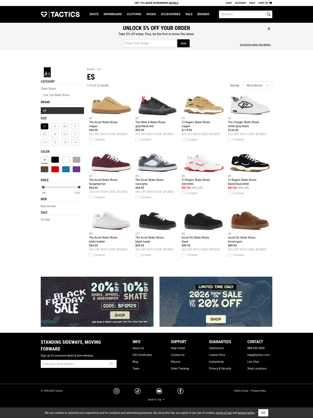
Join (183, 43)
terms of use (224, 412)
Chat (229, 3)
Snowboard (112, 14)
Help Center (178, 348)
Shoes (151, 14)
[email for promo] (149, 43)
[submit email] (111, 363)
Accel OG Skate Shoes (204, 227)
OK (263, 412)
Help (252, 3)
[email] (79, 364)
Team (136, 368)
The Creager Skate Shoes (250, 111)
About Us (138, 348)
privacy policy (246, 412)
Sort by (234, 85)
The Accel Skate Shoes (111, 111)
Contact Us (178, 355)
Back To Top (156, 399)
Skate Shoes (48, 88)
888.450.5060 (255, 348)
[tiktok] (138, 391)
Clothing (134, 14)
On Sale (45, 219)
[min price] (46, 193)
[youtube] (159, 391)
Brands (203, 14)
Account (240, 3)
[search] (245, 14)
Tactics (60, 14)
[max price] (79, 193)
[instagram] (117, 391)
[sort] (257, 85)
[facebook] (180, 391)
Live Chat (253, 361)
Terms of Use (241, 390)
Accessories (170, 14)
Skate (93, 14)
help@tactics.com (258, 355)
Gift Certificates (142, 355)
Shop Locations (257, 368)
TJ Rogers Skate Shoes (204, 111)
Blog (135, 361)
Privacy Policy (258, 390)
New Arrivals (48, 206)
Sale (189, 14)
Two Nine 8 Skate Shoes (157, 111)
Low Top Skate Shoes (56, 95)
